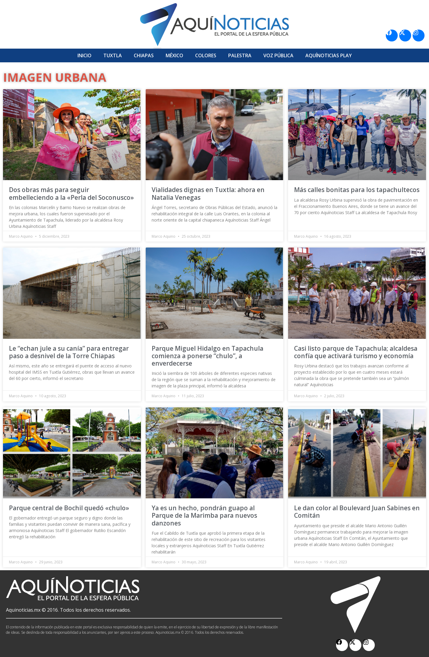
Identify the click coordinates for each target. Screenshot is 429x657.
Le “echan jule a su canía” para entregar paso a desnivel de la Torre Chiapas (69, 352)
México (174, 55)
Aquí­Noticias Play (328, 55)
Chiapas (144, 55)
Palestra (239, 55)
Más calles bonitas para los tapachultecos (356, 189)
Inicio (84, 55)
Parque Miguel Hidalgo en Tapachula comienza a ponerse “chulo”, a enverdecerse (207, 355)
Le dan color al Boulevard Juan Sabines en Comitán (357, 512)
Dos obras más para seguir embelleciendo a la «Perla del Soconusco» (71, 193)
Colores (205, 55)
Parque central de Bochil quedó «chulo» (69, 508)
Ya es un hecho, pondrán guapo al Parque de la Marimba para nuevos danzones (204, 515)
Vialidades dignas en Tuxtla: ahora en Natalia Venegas (208, 193)
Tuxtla (112, 55)
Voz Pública (278, 55)
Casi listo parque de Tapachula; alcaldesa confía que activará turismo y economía (355, 352)
